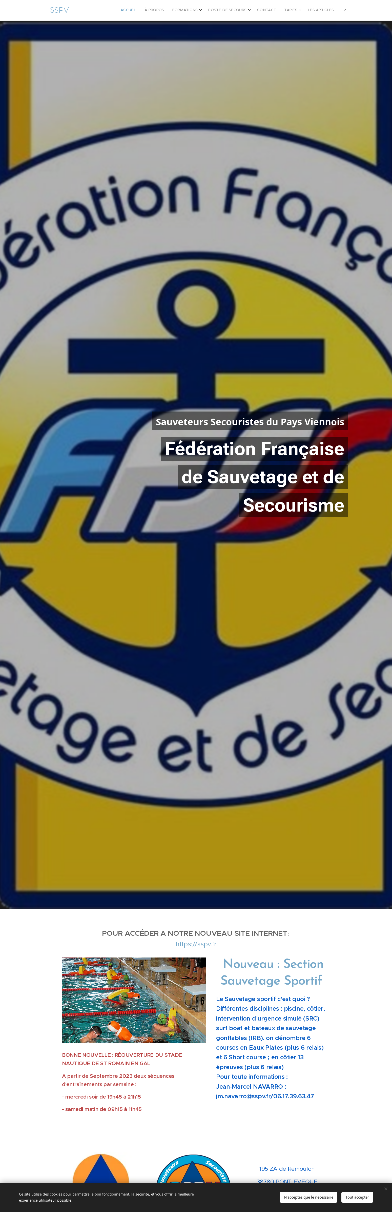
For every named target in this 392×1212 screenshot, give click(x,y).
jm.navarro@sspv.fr (243, 1096)
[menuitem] (285, 10)
